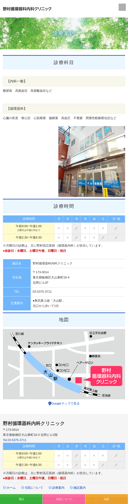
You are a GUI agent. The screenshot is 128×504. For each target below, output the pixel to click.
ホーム (11, 487)
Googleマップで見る (63, 403)
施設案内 (79, 487)
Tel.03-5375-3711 (15, 440)
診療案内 (58, 487)
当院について (34, 487)
